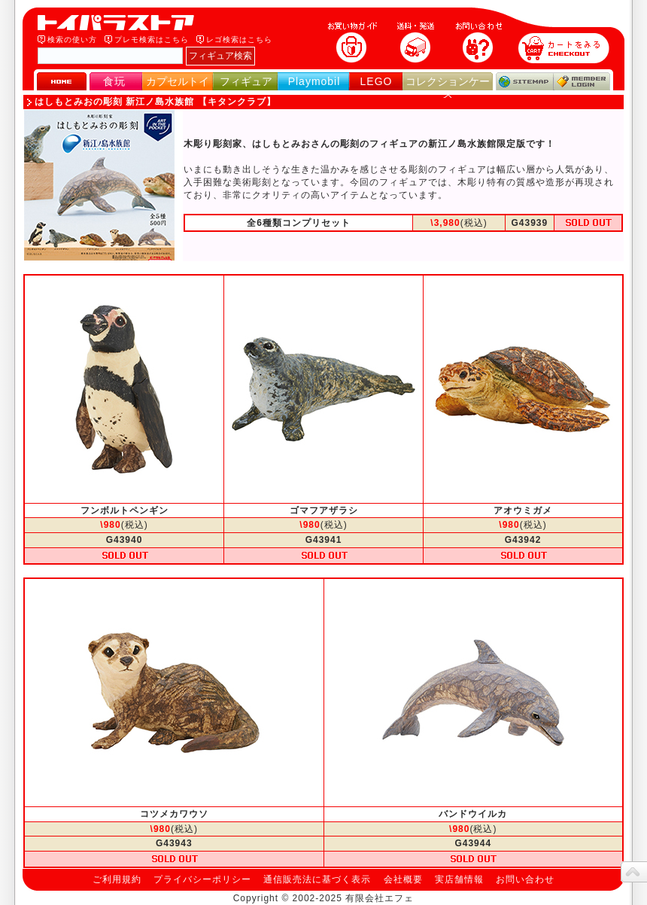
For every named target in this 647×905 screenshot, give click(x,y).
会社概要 (403, 879)
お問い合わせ (525, 879)
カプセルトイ (177, 81)
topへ (634, 871)
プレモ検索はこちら (151, 39)
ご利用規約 (117, 879)
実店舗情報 (459, 879)
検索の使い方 (72, 39)
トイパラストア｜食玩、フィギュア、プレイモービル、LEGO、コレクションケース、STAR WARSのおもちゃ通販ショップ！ (120, 22)
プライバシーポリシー (202, 879)
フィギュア (246, 81)
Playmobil (314, 81)
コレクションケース (448, 87)
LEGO (376, 81)
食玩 (114, 81)
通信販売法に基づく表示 (317, 879)
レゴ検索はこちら (239, 39)
